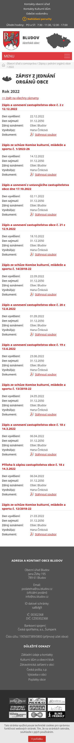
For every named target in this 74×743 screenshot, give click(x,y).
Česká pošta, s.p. (37, 669)
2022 (11, 67)
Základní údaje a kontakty (37, 654)
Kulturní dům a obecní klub (37, 659)
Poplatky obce (37, 679)
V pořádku (37, 739)
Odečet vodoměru (37, 13)
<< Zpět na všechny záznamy (20, 98)
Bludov (30, 37)
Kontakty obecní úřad (37, 4)
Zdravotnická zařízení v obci (37, 664)
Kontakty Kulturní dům (37, 9)
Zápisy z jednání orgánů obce (55, 63)
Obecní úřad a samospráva (22, 63)
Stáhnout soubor (46, 134)
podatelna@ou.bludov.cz (37, 589)
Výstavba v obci (37, 674)
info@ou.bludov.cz (37, 596)
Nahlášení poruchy (39, 19)
